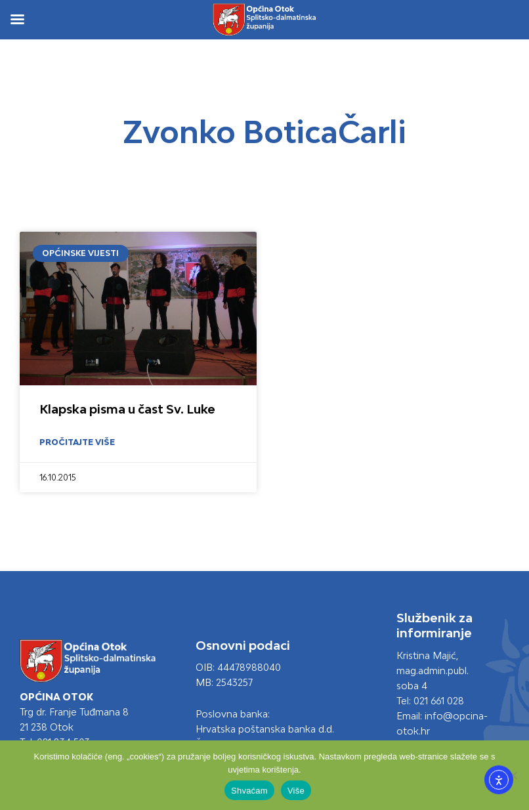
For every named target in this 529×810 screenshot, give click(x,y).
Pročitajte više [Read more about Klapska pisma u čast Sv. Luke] (77, 442)
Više (296, 791)
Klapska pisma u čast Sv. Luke (127, 409)
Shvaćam (249, 791)
